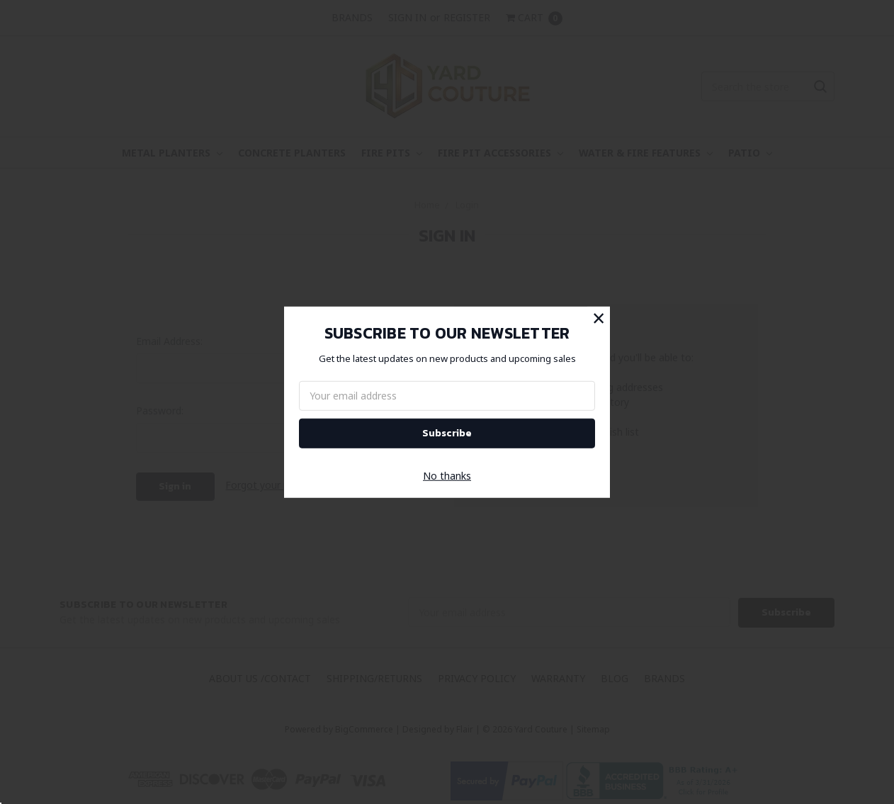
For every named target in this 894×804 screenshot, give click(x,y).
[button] (598, 317)
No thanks (447, 475)
